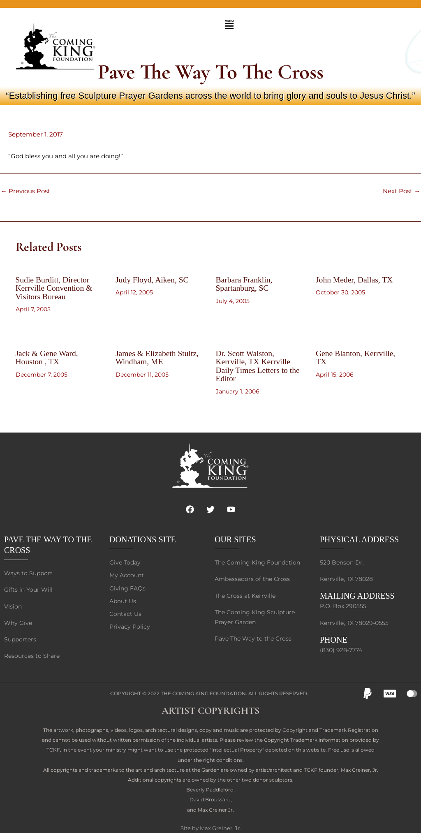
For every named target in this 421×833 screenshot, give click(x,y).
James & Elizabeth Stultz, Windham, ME (158, 356)
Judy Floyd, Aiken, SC (153, 279)
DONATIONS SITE (142, 535)
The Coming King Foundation (203, 691)
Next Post (401, 191)
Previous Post (25, 191)
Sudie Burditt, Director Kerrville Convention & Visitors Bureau (55, 288)
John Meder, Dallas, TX (355, 279)
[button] (229, 25)
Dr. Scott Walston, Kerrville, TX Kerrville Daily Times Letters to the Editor (259, 365)
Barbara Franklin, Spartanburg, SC (245, 283)
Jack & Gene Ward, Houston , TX (48, 356)
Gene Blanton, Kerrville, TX (356, 356)
